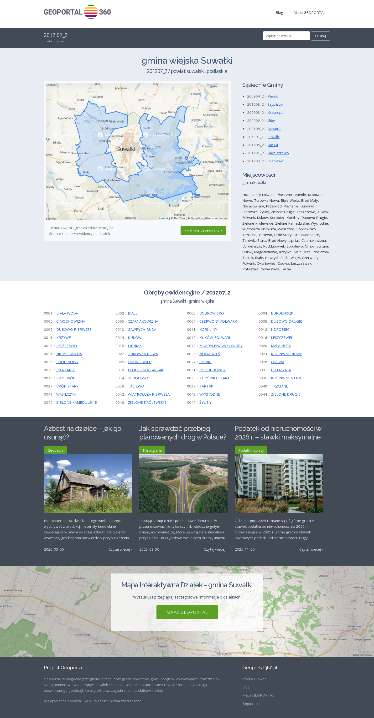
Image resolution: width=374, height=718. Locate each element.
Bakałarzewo (278, 152)
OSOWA (277, 361)
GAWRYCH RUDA (142, 329)
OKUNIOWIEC (139, 361)
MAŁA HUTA (281, 345)
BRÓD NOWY (67, 361)
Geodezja (55, 450)
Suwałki (274, 136)
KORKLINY (208, 329)
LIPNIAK (135, 345)
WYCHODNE (209, 394)
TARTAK (206, 386)
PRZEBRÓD (66, 378)
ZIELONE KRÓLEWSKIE (147, 402)
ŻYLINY (205, 402)
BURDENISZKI (283, 313)
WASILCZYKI (66, 394)
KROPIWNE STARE (286, 378)
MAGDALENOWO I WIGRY (221, 345)
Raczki (273, 144)
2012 (49, 35)
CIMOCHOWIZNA (70, 321)
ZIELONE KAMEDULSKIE (76, 402)
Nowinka (274, 128)
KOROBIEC (280, 329)
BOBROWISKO (211, 313)
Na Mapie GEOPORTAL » (203, 230)
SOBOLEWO (138, 378)
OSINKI (205, 361)
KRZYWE (63, 337)
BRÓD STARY (67, 386)
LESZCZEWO (66, 345)
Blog (279, 12)
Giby (271, 120)
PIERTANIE (65, 369)
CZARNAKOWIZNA (143, 321)
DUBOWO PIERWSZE (74, 329)
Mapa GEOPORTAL (309, 12)
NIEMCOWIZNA (69, 353)
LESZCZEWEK (282, 337)
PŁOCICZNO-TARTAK (145, 369)
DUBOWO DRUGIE (286, 321)
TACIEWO (136, 386)
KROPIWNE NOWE (286, 353)
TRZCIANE (279, 386)
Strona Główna (254, 679)
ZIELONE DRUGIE (286, 394)
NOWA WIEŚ (209, 353)
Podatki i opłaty (251, 450)
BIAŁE (133, 313)
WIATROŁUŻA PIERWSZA (149, 394)
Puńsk (273, 96)
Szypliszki (275, 104)
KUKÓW (134, 337)
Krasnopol (276, 112)
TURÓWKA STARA (214, 378)
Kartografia (152, 450)
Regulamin (250, 703)
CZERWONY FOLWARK (218, 321)
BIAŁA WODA (67, 313)
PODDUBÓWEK (212, 369)
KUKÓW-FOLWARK (215, 337)
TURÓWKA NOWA (143, 353)
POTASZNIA (281, 369)
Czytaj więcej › (120, 549)
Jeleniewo (275, 161)
